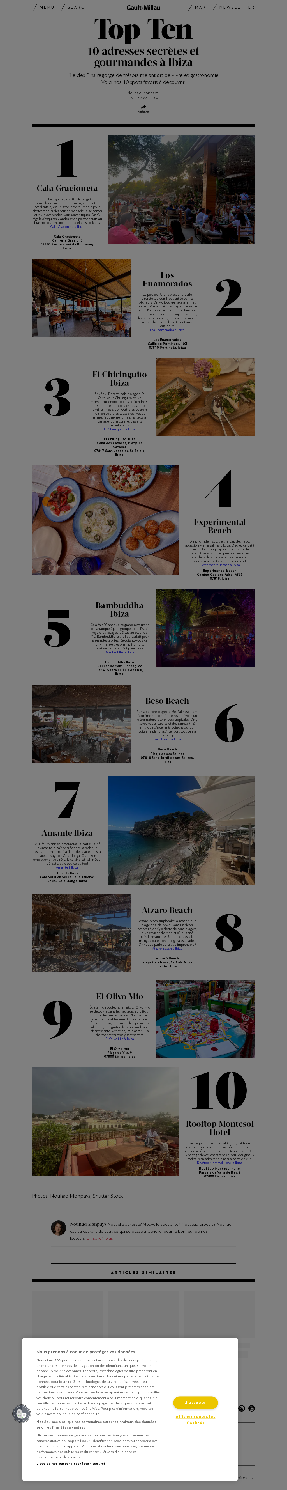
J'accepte (195, 1403)
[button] (22, 1414)
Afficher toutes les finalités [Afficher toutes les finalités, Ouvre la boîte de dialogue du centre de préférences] (196, 1420)
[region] (130, 1409)
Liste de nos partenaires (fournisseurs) (70, 1463)
